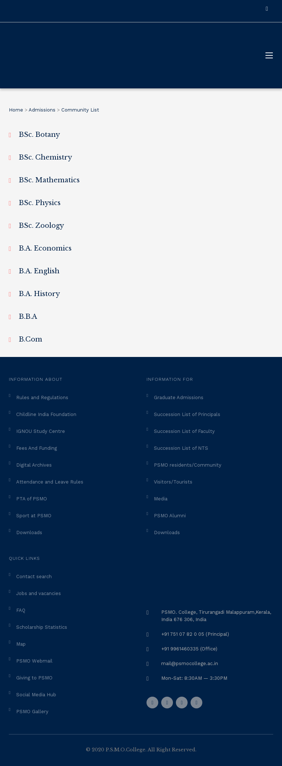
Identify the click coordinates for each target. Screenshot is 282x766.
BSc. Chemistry (45, 157)
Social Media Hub (36, 694)
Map (21, 644)
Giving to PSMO (34, 678)
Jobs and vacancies (38, 593)
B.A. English (39, 271)
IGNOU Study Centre (40, 431)
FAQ (20, 610)
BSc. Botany (39, 135)
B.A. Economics (45, 248)
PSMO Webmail (34, 661)
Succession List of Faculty (184, 431)
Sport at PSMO (33, 515)
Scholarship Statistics (41, 627)
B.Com (30, 339)
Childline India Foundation (46, 414)
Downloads (29, 532)
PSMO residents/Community (187, 465)
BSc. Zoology (41, 226)
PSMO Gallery (32, 711)
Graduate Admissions (178, 397)
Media (160, 498)
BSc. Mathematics (49, 180)
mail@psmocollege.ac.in (189, 663)
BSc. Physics (40, 203)
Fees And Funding (36, 448)
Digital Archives (34, 465)
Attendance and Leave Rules (49, 482)
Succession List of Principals (187, 414)
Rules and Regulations (42, 397)
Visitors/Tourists (173, 482)
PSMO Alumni (170, 515)
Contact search (34, 576)
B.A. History (39, 294)
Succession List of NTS (181, 448)
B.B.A (28, 317)
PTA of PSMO (31, 498)
